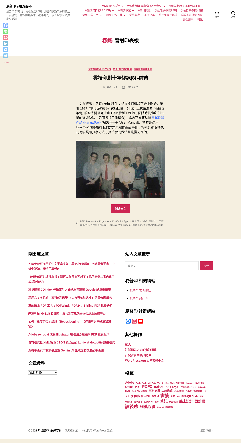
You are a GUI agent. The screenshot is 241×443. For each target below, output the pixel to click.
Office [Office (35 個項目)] (129, 390)
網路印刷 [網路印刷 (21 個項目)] (173, 405)
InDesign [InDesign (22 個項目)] (199, 386)
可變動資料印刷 (102, 225)
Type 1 (128, 222)
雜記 (200, 19)
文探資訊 (127, 225)
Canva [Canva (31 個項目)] (156, 386)
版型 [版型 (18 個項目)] (201, 400)
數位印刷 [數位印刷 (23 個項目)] (145, 400)
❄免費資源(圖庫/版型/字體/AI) (144, 5)
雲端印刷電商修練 (192, 14)
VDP (146, 222)
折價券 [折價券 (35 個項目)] (135, 399)
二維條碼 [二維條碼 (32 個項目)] (167, 394)
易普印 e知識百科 (20, 6)
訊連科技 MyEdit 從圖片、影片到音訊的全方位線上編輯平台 (71, 332)
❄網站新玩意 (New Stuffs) (184, 5)
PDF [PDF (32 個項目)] (137, 390)
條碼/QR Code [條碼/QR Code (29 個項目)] (189, 399)
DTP (82, 222)
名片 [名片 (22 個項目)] (127, 400)
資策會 (153, 225)
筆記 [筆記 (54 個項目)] (163, 405)
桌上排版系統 (141, 225)
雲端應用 (188, 19)
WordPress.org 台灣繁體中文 (146, 364)
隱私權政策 (73, 434)
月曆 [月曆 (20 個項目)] (173, 400)
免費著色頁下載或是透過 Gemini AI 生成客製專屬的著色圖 (69, 378)
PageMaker (105, 222)
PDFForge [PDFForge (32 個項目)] (171, 390)
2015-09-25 (132, 87)
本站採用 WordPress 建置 (99, 434)
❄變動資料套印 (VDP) (98, 10)
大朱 (115, 87)
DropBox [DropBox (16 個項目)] (165, 387)
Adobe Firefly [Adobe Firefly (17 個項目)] (141, 387)
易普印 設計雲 (140, 302)
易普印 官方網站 (141, 294)
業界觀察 (134, 14)
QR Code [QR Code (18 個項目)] (202, 391)
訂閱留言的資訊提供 (139, 359)
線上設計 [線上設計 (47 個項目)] (186, 405)
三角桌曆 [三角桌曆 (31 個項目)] (154, 394)
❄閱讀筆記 (124, 10)
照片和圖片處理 (167, 14)
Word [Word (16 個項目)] (134, 395)
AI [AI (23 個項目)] (149, 386)
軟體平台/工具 (114, 14)
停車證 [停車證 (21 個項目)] (188, 395)
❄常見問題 (144, 10)
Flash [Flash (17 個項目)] (172, 387)
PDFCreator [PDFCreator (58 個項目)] (152, 390)
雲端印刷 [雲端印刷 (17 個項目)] (160, 411)
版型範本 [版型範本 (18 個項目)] (128, 405)
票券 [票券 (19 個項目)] (156, 405)
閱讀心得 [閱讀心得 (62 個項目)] (147, 410)
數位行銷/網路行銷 (191, 10)
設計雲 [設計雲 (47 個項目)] (200, 405)
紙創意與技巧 (91, 14)
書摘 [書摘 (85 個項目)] (164, 399)
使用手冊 (155, 222)
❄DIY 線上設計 (111, 5)
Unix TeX (138, 222)
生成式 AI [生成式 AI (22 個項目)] (148, 405)
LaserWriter (92, 222)
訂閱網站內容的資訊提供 (142, 353)
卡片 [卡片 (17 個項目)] (205, 395)
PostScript (118, 222)
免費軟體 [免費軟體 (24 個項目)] (197, 394)
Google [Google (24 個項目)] (180, 386)
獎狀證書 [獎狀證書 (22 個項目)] (138, 405)
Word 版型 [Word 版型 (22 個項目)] (142, 394)
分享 (6, 62)
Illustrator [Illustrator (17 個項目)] (189, 387)
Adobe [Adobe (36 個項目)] (129, 386)
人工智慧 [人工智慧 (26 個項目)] (179, 394)
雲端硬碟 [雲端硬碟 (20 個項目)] (169, 411)
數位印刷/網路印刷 (165, 10)
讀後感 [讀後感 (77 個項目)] (131, 410)
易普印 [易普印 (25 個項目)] (155, 400)
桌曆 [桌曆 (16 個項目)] (178, 400)
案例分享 (149, 14)
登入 (128, 348)
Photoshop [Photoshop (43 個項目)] (188, 390)
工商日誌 (117, 225)
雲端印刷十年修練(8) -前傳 (120, 78)
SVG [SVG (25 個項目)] (127, 394)
